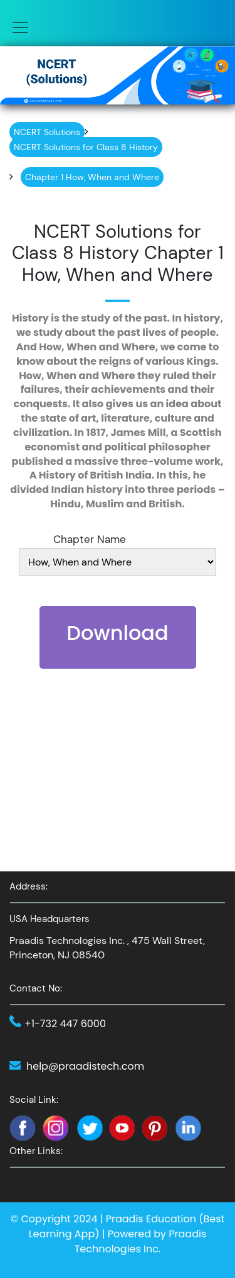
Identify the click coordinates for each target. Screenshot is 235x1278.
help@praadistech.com (85, 1066)
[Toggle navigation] (16, 26)
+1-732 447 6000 (65, 1024)
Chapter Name (89, 539)
